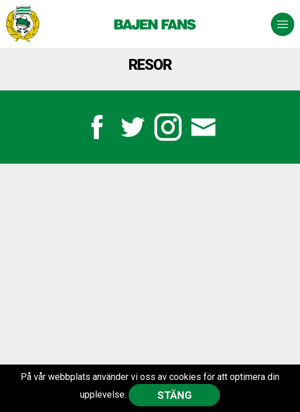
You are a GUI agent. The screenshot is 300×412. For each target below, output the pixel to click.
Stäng (174, 395)
